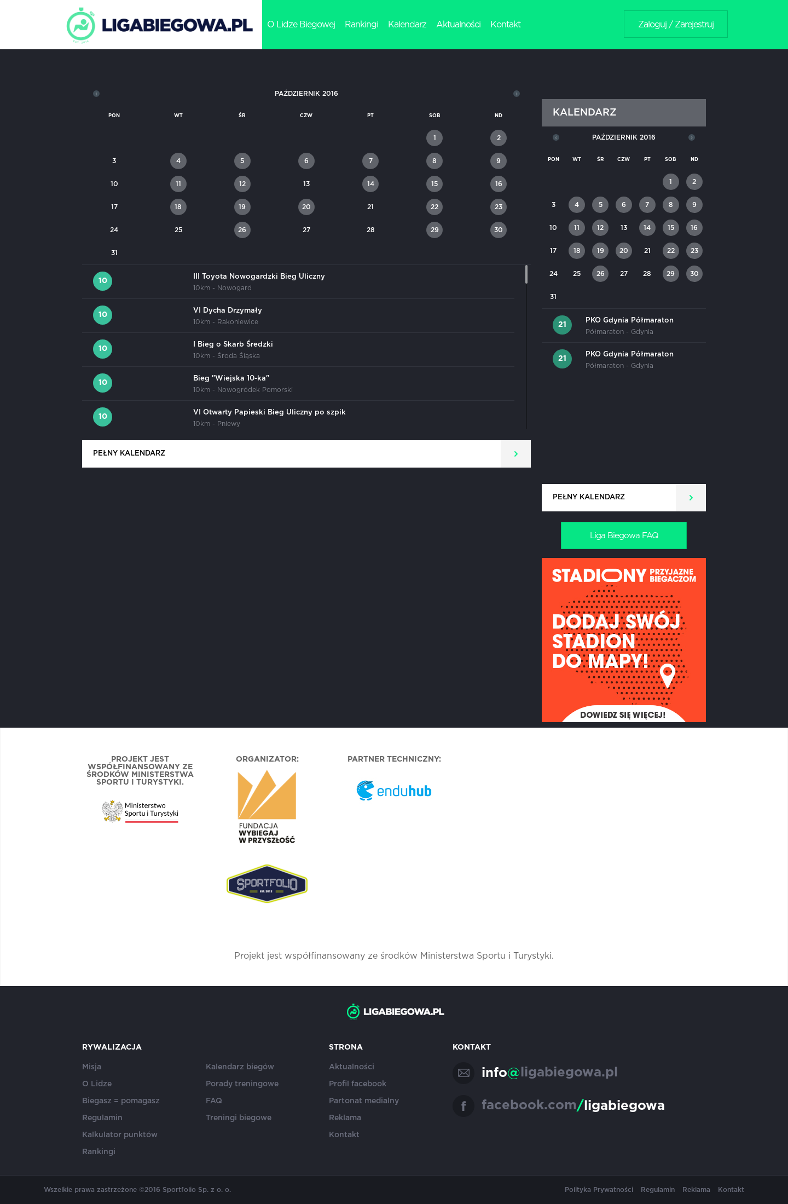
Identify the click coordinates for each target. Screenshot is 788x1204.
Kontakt (505, 24)
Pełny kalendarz (129, 453)
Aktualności (458, 24)
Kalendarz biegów (240, 1067)
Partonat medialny (364, 1101)
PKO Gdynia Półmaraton (630, 320)
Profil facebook (357, 1084)
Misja (91, 1067)
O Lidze (97, 1084)
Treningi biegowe (238, 1118)
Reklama (345, 1118)
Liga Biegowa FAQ (624, 536)
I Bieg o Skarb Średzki (233, 344)
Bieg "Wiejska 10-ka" (231, 378)
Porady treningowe (242, 1084)
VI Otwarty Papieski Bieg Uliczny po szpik (269, 412)
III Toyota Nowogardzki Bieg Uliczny (259, 276)
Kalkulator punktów (120, 1135)
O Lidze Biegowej (301, 24)
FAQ (214, 1101)
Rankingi (361, 24)
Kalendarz (407, 24)
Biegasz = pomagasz (121, 1101)
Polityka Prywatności (599, 1189)
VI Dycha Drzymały (227, 310)
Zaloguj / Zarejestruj (676, 24)
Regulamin (102, 1118)
